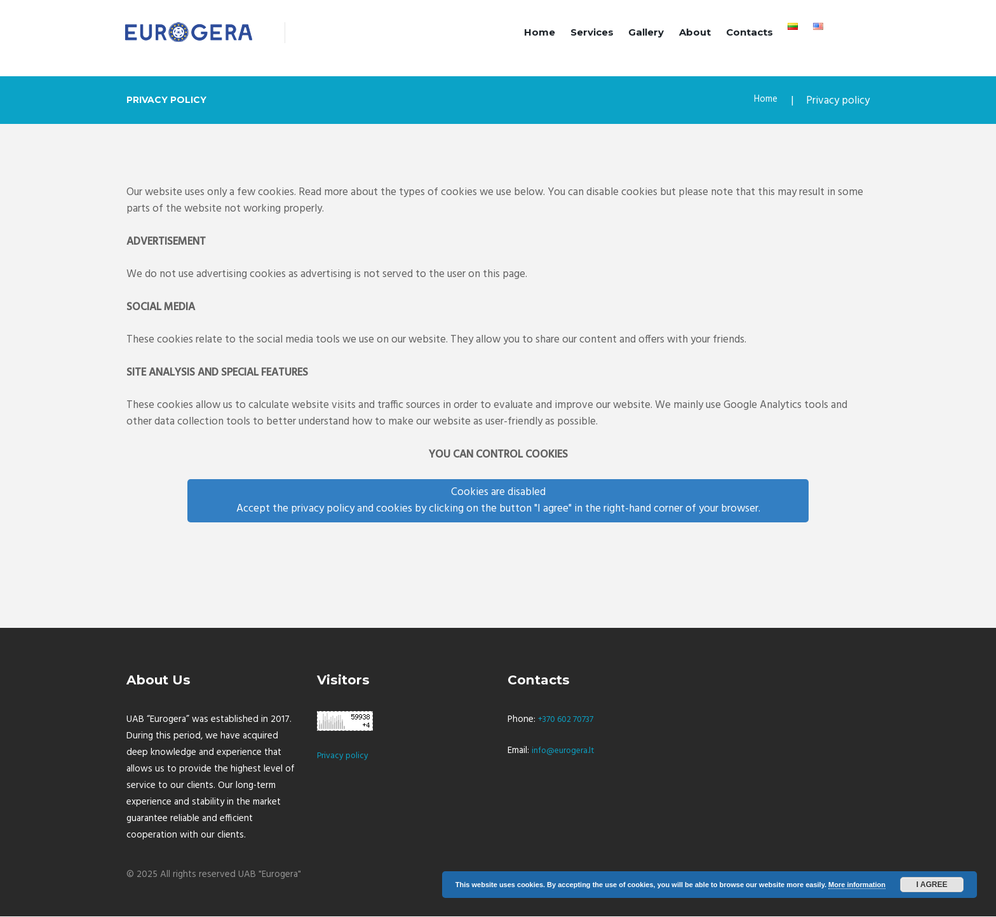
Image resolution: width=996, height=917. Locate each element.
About (695, 32)
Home (539, 32)
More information (856, 884)
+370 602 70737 (571, 720)
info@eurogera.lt (567, 751)
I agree (932, 884)
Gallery (646, 32)
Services (592, 32)
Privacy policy (344, 756)
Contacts (749, 32)
